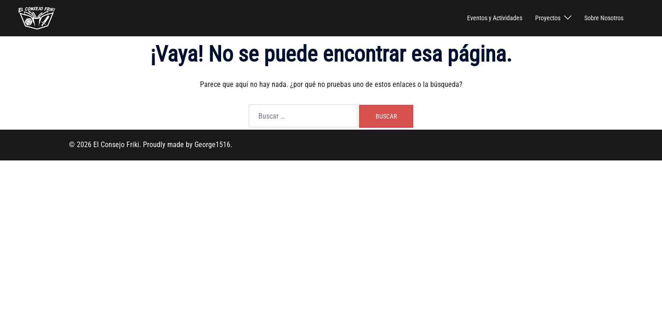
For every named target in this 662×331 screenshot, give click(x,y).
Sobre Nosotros (603, 18)
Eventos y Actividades (494, 18)
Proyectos (547, 18)
